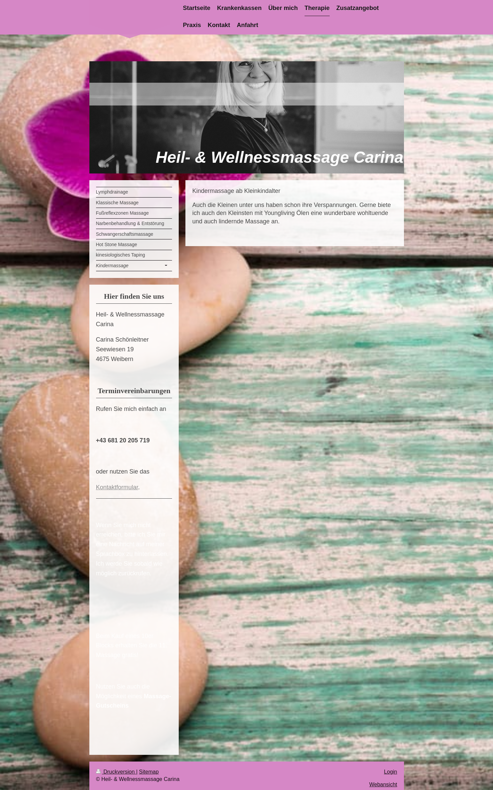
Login (390, 772)
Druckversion (116, 772)
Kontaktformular (117, 487)
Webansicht (383, 784)
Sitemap (149, 772)
